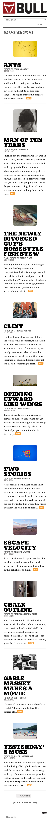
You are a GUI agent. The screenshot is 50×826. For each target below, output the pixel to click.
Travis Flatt (26, 258)
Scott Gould (20, 697)
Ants (12, 65)
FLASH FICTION (10, 258)
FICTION (7, 69)
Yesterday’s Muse (24, 749)
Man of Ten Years (23, 142)
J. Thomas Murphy (22, 330)
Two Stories (18, 471)
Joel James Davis (22, 408)
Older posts (23, 795)
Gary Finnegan (21, 149)
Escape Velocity (20, 545)
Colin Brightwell (22, 69)
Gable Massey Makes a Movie (18, 686)
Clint (13, 326)
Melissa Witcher (22, 478)
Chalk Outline (18, 607)
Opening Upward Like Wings (23, 399)
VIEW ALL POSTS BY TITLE (25, 802)
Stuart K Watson (22, 552)
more (29, 98)
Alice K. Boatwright (23, 756)
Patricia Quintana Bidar (25, 614)
